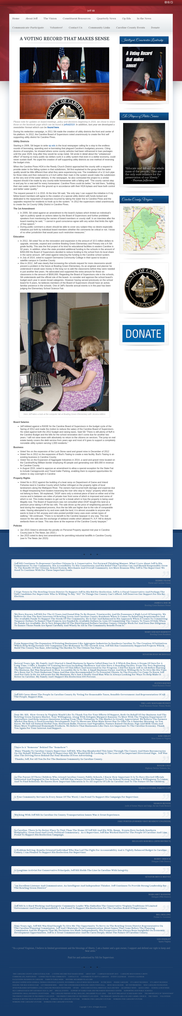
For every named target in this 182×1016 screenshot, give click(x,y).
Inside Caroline (121, 982)
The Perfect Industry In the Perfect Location (33, 996)
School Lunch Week (160, 988)
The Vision (50, 18)
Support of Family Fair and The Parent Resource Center (96, 991)
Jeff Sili (91, 10)
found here (53, 127)
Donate (155, 27)
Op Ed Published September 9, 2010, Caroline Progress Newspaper (41, 988)
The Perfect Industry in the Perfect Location (77, 996)
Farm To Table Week (54, 979)
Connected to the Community (52, 977)
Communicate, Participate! (24, 977)
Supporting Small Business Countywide (30, 993)
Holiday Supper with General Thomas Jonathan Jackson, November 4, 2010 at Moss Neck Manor (55, 982)
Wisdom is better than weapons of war (30, 999)
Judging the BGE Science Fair (25, 985)
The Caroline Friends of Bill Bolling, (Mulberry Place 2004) (78, 993)
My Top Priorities (133, 985)
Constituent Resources (77, 18)
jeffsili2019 (69, 124)
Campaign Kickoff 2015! (108, 974)
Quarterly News (106, 18)
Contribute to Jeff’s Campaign (95, 977)
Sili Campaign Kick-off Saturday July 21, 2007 (32, 991)
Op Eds (126, 18)
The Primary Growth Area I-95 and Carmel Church (123, 996)
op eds (52, 145)
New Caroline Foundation (155, 985)
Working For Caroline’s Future (127, 999)
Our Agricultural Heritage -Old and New (100, 988)
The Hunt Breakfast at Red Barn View (125, 993)
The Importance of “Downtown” (159, 993)
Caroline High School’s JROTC (134, 974)
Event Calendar (118, 977)
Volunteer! (56, 27)
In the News (144, 18)
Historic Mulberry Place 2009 (79, 979)
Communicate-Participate (28, 27)
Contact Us (75, 27)
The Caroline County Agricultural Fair (31, 974)
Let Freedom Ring (49, 985)
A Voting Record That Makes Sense (67, 974)
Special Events (61, 991)
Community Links (99, 27)
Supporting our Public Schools (138, 991)
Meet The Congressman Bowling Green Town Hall (82, 985)
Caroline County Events (130, 27)
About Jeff (31, 18)
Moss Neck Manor (115, 985)
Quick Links (144, 988)
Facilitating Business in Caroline (27, 979)
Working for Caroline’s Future (65, 999)
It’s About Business (139, 982)
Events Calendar (136, 977)
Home (15, 18)
